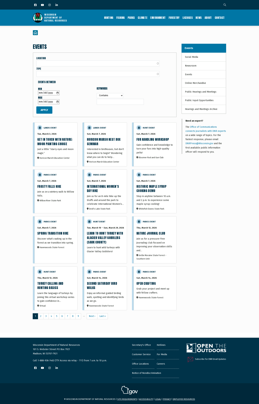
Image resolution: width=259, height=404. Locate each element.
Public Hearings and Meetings (200, 91)
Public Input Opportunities (199, 100)
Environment (158, 18)
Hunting (108, 18)
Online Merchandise (195, 83)
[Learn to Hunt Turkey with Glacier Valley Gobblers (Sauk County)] (105, 239)
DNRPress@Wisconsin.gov (199, 143)
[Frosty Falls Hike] (56, 191)
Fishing (120, 18)
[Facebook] (35, 5)
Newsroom (190, 65)
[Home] (35, 32)
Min (40, 89)
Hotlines (161, 345)
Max (40, 97)
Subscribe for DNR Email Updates (210, 359)
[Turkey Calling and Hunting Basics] (56, 288)
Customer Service (141, 354)
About (208, 18)
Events (189, 48)
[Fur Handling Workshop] (155, 144)
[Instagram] (50, 5)
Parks (131, 18)
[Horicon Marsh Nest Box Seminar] (105, 144)
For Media (162, 354)
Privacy (167, 399)
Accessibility (146, 399)
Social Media (191, 57)
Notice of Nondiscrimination (146, 373)
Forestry (174, 18)
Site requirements (127, 399)
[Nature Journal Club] (155, 239)
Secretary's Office (141, 345)
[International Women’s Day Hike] (105, 191)
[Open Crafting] (155, 288)
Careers (161, 363)
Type (38, 68)
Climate (142, 18)
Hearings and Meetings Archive (201, 109)
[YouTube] (42, 5)
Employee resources (184, 399)
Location (41, 58)
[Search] (224, 5)
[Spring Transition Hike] (56, 239)
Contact (220, 18)
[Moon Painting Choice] (56, 144)
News (199, 18)
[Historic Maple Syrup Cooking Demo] (155, 191)
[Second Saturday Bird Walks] (105, 288)
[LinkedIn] (57, 5)
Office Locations (140, 363)
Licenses (188, 18)
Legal (158, 399)
